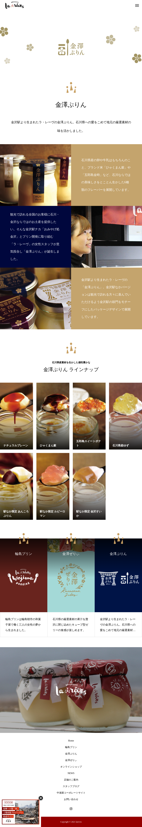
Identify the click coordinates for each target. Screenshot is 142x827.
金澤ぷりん (71, 753)
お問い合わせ (71, 799)
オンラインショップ (71, 766)
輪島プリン (71, 747)
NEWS (71, 773)
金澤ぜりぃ (71, 760)
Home (71, 740)
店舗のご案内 (71, 779)
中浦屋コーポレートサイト (71, 793)
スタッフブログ (71, 786)
